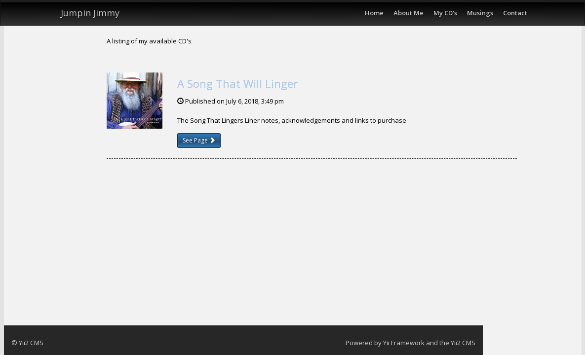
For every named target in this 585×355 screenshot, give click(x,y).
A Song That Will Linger (237, 83)
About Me (408, 12)
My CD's (445, 12)
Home (374, 12)
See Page (199, 140)
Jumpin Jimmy (90, 13)
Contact (515, 12)
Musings (480, 12)
